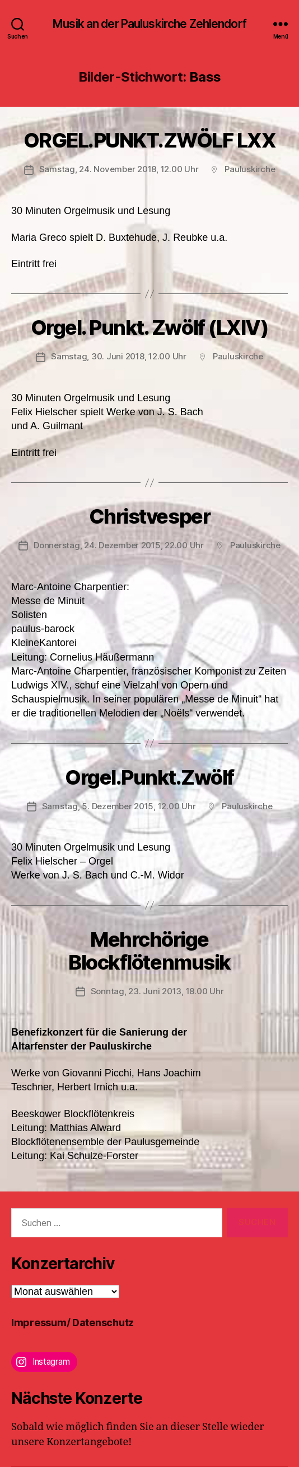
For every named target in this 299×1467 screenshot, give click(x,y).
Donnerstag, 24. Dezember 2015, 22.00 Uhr (119, 545)
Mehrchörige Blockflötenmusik (149, 951)
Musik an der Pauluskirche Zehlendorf (149, 24)
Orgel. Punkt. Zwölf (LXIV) (149, 327)
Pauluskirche (250, 169)
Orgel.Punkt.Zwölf (149, 777)
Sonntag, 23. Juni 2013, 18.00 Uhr (157, 991)
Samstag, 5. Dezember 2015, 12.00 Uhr (119, 806)
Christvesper (149, 516)
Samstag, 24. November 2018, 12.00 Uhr (119, 169)
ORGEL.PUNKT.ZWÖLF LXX (150, 140)
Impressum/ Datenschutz (72, 1322)
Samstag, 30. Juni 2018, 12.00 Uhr (118, 356)
